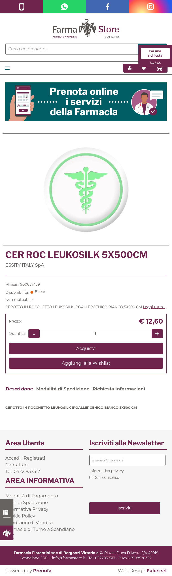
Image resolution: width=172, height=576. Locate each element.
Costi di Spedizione (26, 502)
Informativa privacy (106, 471)
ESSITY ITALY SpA (24, 265)
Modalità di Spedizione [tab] (63, 389)
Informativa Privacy (26, 509)
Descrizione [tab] (19, 389)
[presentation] (123, 490)
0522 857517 (7, 512)
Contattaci (16, 464)
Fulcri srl (156, 570)
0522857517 (105, 558)
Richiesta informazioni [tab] (118, 389)
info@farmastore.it (68, 558)
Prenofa (42, 570)
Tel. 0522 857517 (22, 471)
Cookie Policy (20, 516)
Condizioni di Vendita (29, 522)
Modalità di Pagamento (31, 496)
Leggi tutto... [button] (154, 307)
